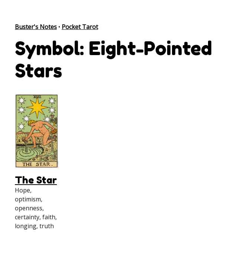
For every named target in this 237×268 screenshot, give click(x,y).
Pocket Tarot (80, 27)
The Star (36, 180)
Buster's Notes (36, 27)
